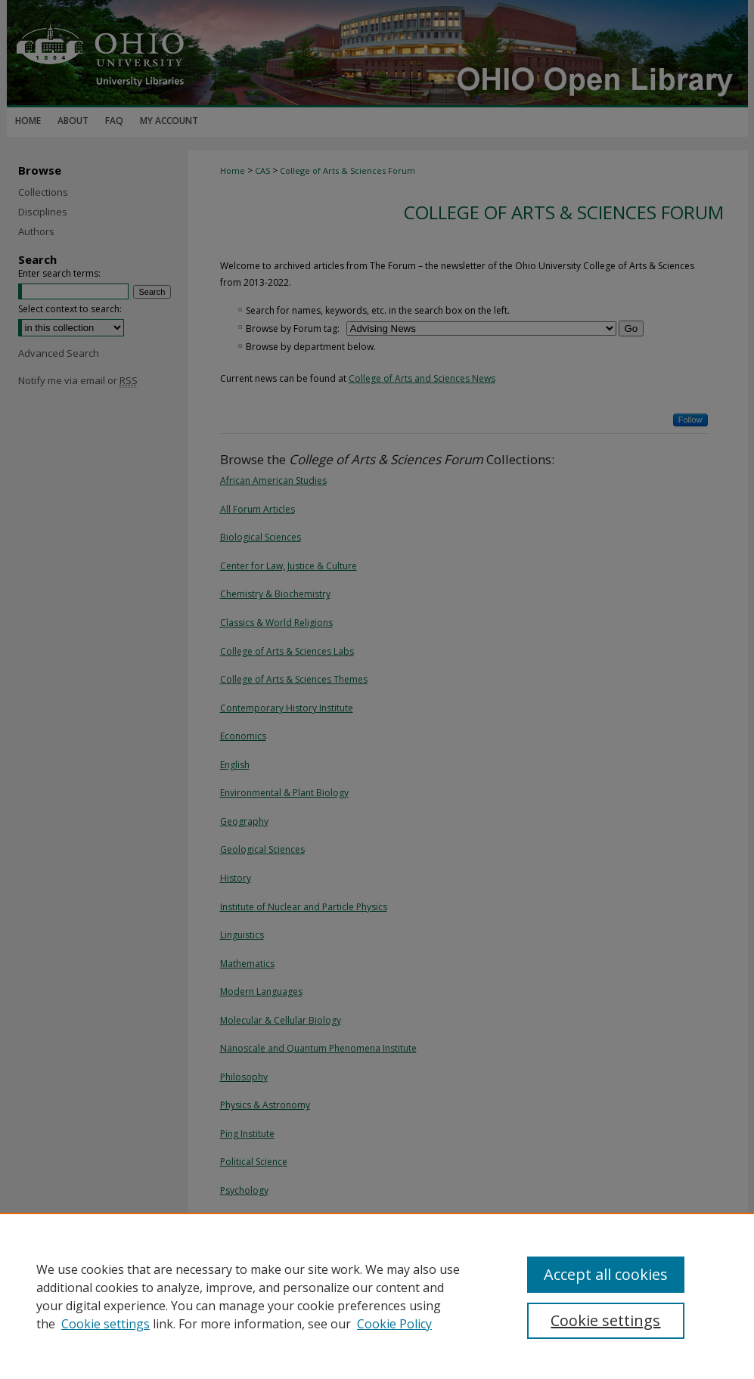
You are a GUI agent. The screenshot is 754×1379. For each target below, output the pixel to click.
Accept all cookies (606, 1274)
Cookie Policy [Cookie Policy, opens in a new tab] (394, 1323)
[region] (377, 1296)
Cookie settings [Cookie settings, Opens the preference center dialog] (605, 1320)
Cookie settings (105, 1323)
